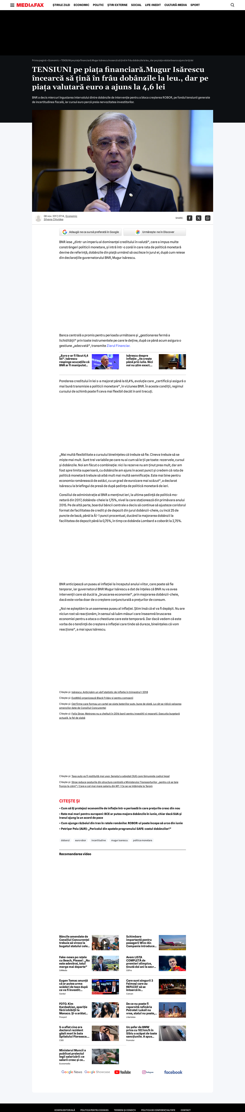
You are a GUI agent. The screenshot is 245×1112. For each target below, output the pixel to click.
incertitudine (98, 840)
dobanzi (65, 840)
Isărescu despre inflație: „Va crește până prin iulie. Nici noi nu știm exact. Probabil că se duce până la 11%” (139, 360)
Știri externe (117, 5)
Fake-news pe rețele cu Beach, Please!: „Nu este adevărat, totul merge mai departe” (74, 962)
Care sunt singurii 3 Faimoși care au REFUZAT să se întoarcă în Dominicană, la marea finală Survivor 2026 (141, 985)
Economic (81, 5)
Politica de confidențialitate (158, 1110)
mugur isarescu (119, 840)
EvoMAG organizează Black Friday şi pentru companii (102, 697)
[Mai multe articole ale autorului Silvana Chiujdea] (38, 218)
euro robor (80, 840)
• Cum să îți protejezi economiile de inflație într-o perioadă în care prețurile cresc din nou (119, 808)
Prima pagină (39, 60)
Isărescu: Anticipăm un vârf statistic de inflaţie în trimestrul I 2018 (110, 692)
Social (136, 5)
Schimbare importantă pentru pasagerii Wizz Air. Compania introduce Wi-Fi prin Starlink (140, 941)
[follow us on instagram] (148, 1072)
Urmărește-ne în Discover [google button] (154, 232)
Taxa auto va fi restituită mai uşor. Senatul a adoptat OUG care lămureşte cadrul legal (121, 776)
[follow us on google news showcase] (97, 1072)
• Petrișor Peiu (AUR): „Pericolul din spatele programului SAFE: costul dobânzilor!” (115, 829)
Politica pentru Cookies (94, 1110)
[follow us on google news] (72, 1072)
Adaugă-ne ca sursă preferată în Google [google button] (90, 232)
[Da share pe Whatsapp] (207, 218)
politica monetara (142, 840)
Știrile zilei (61, 5)
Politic (98, 5)
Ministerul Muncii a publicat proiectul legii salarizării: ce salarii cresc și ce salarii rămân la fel (72, 1055)
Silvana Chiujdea (53, 219)
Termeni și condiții (125, 1110)
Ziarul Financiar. (118, 346)
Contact (186, 1110)
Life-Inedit (153, 5)
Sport (195, 5)
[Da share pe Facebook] (189, 218)
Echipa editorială (65, 1110)
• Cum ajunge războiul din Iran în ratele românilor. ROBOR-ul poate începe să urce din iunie (121, 823)
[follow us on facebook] (173, 1072)
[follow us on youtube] (122, 1072)
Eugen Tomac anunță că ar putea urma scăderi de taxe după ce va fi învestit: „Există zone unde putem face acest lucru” (73, 985)
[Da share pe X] (198, 218)
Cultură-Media (175, 5)
